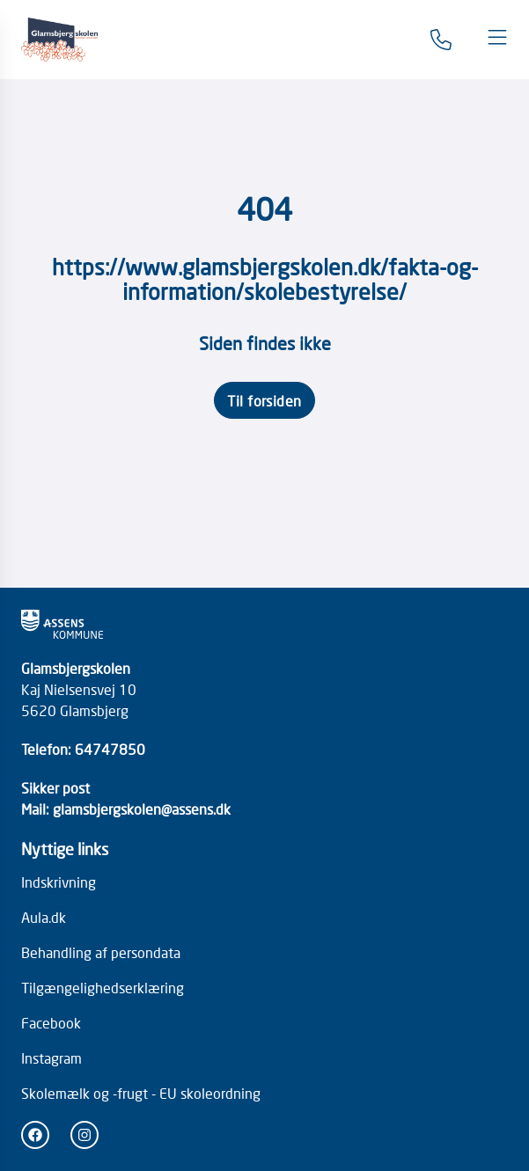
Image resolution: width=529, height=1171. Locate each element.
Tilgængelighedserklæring (102, 987)
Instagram (51, 1057)
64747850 (110, 748)
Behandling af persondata (100, 952)
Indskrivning (58, 881)
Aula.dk (43, 917)
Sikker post (55, 787)
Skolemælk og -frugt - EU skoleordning (141, 1092)
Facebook (51, 1022)
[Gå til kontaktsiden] (441, 39)
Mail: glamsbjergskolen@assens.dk (126, 808)
